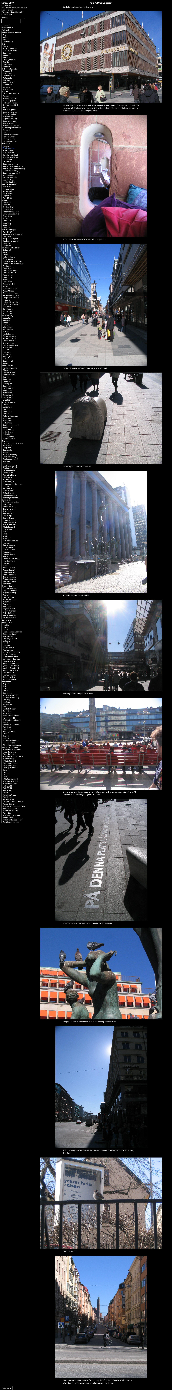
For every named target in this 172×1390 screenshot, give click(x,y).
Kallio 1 (5, 37)
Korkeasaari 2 (8, 193)
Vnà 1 (5, 531)
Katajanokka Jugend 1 (11, 239)
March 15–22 (8, 89)
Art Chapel (7, 266)
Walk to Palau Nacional (12, 749)
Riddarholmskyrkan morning (14, 168)
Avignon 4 (6, 606)
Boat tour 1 (7, 691)
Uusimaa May (7, 316)
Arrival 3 (6, 688)
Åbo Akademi (8, 259)
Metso (5, 286)
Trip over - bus (8, 370)
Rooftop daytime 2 (10, 679)
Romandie (7, 584)
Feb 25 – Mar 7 (8, 82)
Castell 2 (6, 772)
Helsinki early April (9, 184)
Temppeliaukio (8, 189)
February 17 (7, 71)
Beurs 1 (6, 734)
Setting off (7, 250)
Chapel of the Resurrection (13, 264)
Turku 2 (6, 414)
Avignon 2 (6, 602)
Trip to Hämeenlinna (11, 134)
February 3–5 (8, 42)
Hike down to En (9, 561)
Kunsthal (6, 722)
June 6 (5, 643)
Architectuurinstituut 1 (11, 715)
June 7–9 (6, 645)
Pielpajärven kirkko (10, 103)
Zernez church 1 (9, 570)
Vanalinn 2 (7, 223)
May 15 (6, 359)
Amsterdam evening (10, 695)
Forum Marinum (9, 268)
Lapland (5, 91)
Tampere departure (10, 293)
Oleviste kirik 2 (8, 209)
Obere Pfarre (8, 473)
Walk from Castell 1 (10, 779)
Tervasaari (7, 236)
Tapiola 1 (6, 130)
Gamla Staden (8, 436)
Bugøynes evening (10, 119)
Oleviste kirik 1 (8, 207)
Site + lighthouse (9, 60)
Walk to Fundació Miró (11, 815)
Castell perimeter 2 (10, 765)
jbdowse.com (6, 5)
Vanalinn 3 (7, 225)
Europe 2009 (7, 2)
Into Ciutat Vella (9, 799)
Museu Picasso (8, 648)
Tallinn (4, 200)
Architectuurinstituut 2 (11, 720)
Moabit (5, 452)
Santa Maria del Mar (11, 808)
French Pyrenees (9, 611)
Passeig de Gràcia (9, 795)
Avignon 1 (6, 595)
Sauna (5, 363)
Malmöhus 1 (7, 432)
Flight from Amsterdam (12, 745)
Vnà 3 (5, 536)
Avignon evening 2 (10, 593)
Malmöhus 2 (7, 434)
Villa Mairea (7, 282)
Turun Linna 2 (8, 277)
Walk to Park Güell (10, 783)
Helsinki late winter (9, 69)
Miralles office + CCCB (11, 652)
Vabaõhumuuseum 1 (11, 211)
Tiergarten (7, 448)
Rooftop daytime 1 (10, 634)
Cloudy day (7, 381)
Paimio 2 (6, 254)
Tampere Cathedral (10, 288)
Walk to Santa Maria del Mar (14, 806)
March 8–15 (7, 85)
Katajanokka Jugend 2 (11, 241)
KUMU (5, 218)
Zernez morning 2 (9, 525)
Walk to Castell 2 (9, 761)
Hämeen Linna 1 (9, 137)
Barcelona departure (11, 822)
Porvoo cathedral (9, 338)
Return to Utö (7, 365)
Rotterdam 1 (7, 711)
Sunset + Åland (8, 180)
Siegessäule (7, 450)
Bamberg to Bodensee (11, 497)
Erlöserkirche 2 (8, 493)
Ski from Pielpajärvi (10, 105)
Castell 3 (6, 774)
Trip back (6, 66)
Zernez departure (9, 579)
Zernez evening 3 (9, 577)
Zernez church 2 (9, 572)
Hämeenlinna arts (10, 141)
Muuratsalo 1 (8, 311)
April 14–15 (7, 198)
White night (7, 347)
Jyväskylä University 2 (11, 304)
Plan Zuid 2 (7, 727)
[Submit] (22, 21)
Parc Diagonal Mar (10, 638)
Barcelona (6, 620)
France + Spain (8, 586)
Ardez (5, 565)
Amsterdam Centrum (11, 740)
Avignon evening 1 (10, 590)
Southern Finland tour (11, 248)
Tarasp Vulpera (8, 547)
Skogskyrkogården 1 (10, 155)
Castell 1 (6, 770)
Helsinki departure (10, 368)
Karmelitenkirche (9, 475)
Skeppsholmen (8, 175)
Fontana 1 (6, 552)
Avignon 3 (6, 604)
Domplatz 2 (7, 486)
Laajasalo (6, 87)
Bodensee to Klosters (11, 502)
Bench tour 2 (8, 397)
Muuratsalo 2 (8, 313)
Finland (5, 30)
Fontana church (9, 554)
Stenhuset (7, 55)
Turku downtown (9, 273)
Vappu (5, 322)
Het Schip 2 (7, 702)
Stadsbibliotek (16, 12)
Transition (6, 399)
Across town (7, 216)
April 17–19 (7, 232)
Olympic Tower (8, 343)
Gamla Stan (7, 159)
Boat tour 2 (7, 693)
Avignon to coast (9, 608)
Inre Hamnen (8, 427)
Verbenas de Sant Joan (11, 659)
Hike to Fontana (9, 550)
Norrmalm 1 (7, 418)
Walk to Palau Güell (10, 811)
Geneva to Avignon (10, 588)
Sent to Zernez (8, 518)
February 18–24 (9, 76)
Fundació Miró (8, 817)
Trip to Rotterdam (9, 709)
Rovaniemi (7, 96)
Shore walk (7, 386)
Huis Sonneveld (9, 718)
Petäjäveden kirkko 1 (11, 295)
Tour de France (8, 672)
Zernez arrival (8, 506)
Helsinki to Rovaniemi (11, 94)
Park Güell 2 (7, 788)
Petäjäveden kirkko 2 (11, 298)
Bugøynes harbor (9, 114)
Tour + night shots (10, 51)
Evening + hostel (9, 731)
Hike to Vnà (7, 529)
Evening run (7, 356)
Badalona (6, 641)
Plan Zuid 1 (7, 706)
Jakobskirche (8, 477)
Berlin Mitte (7, 445)
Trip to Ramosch (9, 527)
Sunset (5, 377)
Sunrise (6, 405)
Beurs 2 (6, 736)
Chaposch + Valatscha (11, 559)
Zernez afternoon (9, 520)
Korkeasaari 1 (8, 191)
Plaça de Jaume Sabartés (12, 632)
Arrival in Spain (8, 613)
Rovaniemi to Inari (10, 98)
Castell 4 (6, 777)
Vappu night (7, 320)
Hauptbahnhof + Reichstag (13, 443)
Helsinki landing (9, 182)
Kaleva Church (8, 291)
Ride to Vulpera (9, 545)
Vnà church (7, 538)
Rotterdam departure (11, 725)
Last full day (7, 64)
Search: (4, 17)
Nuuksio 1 (6, 350)
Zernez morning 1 (9, 509)
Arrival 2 (6, 686)
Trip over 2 (7, 205)
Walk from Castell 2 (10, 781)
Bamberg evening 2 (10, 459)
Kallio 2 (5, 39)
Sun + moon (7, 53)
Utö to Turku (7, 407)
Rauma (5, 279)
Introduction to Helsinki (11, 32)
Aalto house (7, 80)
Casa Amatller (8, 797)
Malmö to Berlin (9, 439)
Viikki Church (8, 327)
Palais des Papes (9, 597)
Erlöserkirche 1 (8, 491)
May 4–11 (6, 331)
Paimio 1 (6, 252)
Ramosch (6, 543)
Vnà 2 (5, 534)
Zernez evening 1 (9, 522)
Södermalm (7, 423)
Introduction (6, 25)
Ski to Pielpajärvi (9, 100)
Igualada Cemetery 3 (11, 668)
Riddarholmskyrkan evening (13, 166)
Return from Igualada (11, 670)
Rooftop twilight (9, 677)
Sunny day (7, 379)
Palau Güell (7, 813)
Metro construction (10, 657)
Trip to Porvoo (8, 334)
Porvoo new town (9, 341)
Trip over (6, 12)
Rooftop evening (9, 675)
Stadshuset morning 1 (11, 171)
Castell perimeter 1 (10, 763)
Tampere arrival (9, 284)
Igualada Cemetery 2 (11, 666)
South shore (7, 390)
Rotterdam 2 (7, 713)
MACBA (6, 625)
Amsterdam (6, 682)
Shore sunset (8, 361)
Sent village (7, 516)
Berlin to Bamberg (10, 454)
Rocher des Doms (9, 599)
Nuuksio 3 (6, 354)
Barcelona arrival (9, 617)
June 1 (5, 629)
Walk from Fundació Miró (12, 820)
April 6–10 (7, 187)
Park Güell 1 (7, 786)
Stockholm (6, 143)
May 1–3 (6, 325)
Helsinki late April (9, 230)
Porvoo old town (9, 336)
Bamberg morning (10, 495)
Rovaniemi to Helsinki (11, 125)
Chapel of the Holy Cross (12, 261)
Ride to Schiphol (9, 743)
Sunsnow (6, 57)
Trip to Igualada (9, 661)
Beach (5, 627)
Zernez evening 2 (9, 574)
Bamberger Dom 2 (10, 468)
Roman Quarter (9, 804)
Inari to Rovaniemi (10, 123)
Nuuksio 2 (6, 352)
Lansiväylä (7, 245)
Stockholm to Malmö (11, 425)
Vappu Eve (7, 318)
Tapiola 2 (6, 132)
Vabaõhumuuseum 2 (11, 214)
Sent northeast (8, 513)
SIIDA (5, 107)
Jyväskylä (6, 300)
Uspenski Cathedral (10, 345)
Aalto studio (7, 78)
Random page (6, 14)
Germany (5, 441)
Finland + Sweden (9, 402)
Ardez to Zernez (9, 568)
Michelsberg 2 (8, 482)
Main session (7, 623)
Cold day (6, 62)
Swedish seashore (10, 177)
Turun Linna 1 (8, 275)
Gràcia (5, 793)
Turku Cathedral (9, 257)
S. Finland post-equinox (11, 128)
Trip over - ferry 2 (9, 375)
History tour (7, 73)
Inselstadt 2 (7, 488)
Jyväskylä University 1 (11, 302)
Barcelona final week (10, 747)
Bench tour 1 (8, 395)
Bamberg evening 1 (10, 457)
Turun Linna (7, 411)
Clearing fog (7, 384)
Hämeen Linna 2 (9, 139)
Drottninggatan (9, 148)
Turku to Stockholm (10, 416)
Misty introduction (10, 48)
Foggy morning (8, 388)
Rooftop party (8, 650)
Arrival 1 (6, 684)
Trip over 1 (7, 202)
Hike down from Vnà (11, 540)
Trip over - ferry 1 (9, 372)
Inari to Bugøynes (9, 109)
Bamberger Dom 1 (10, 466)
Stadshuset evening (10, 164)
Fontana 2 (6, 556)
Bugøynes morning (10, 112)
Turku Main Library (10, 270)
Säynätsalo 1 (7, 307)
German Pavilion (9, 654)
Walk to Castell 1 (9, 759)
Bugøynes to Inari (9, 121)
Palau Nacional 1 (9, 752)
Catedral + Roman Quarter (13, 802)
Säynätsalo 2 (7, 309)
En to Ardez (7, 563)
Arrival (5, 35)
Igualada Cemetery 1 (11, 663)
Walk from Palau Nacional (13, 756)
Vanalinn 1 (7, 220)
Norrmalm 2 (7, 420)
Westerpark (7, 704)
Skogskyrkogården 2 (10, 157)
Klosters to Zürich (9, 581)
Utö (3, 44)
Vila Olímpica (8, 636)
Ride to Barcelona (9, 615)
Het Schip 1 (7, 700)
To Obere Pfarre (9, 470)
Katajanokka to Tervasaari (12, 234)
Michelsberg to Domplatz (12, 484)
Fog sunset (7, 196)
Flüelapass (7, 504)
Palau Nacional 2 (9, 754)
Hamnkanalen (8, 429)
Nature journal (7, 27)
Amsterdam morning (11, 697)
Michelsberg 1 (8, 479)
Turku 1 (6, 409)
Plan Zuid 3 (7, 729)
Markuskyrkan (8, 153)
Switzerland (6, 500)
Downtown (7, 162)
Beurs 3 (6, 738)
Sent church (7, 511)
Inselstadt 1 (7, 461)
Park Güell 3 (7, 790)
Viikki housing (8, 329)
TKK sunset (7, 243)
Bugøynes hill (8, 116)
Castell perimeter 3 (10, 768)
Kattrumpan (7, 393)
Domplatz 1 (7, 463)
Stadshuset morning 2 (11, 173)
